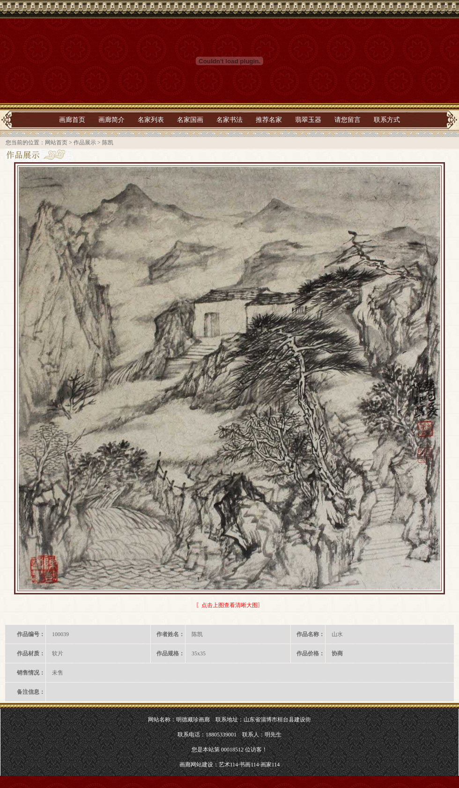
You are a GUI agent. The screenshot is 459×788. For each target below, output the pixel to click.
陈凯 (107, 142)
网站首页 (56, 142)
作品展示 (85, 142)
